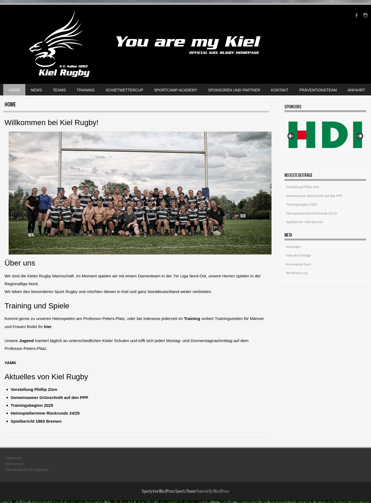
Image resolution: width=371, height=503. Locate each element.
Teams (59, 90)
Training (86, 90)
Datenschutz (14, 464)
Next (359, 136)
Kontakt (279, 90)
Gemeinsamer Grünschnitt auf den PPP (49, 397)
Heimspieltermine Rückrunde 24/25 (45, 413)
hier (47, 326)
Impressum (13, 458)
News (36, 90)
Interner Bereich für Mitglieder (26, 470)
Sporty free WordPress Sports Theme (168, 491)
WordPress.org (296, 273)
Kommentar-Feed (298, 264)
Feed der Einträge (298, 255)
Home (14, 90)
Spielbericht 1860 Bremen (36, 421)
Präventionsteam (318, 90)
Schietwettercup (124, 90)
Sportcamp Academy (175, 90)
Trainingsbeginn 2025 (32, 405)
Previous (291, 136)
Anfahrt (356, 90)
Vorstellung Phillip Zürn (34, 389)
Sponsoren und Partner (234, 90)
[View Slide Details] (325, 135)
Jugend (27, 340)
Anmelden (293, 247)
